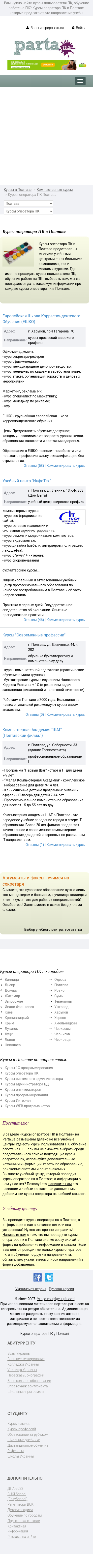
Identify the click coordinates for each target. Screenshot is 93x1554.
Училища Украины (22, 1370)
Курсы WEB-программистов (27, 1106)
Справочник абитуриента (27, 1386)
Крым (9, 1023)
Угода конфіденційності (55, 1299)
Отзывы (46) (34, 620)
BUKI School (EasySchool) (17, 1496)
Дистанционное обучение (27, 1445)
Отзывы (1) (35, 845)
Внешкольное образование (29, 1381)
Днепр (10, 985)
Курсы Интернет (18, 1101)
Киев (9, 1012)
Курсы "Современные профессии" (33, 635)
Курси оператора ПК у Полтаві (44, 1334)
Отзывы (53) (34, 466)
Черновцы (62, 1040)
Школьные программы (25, 1392)
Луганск (11, 1029)
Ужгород (61, 1007)
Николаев (13, 1045)
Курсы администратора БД (27, 1084)
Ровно (59, 990)
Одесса (60, 980)
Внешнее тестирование (26, 1359)
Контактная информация (17, 1528)
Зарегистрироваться (45, 28)
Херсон (60, 1018)
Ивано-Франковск (19, 1007)
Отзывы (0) (35, 715)
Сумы (58, 996)
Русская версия (61, 1289)
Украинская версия (30, 1289)
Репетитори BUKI (20, 1504)
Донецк (11, 990)
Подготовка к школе (23, 1521)
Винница (12, 980)
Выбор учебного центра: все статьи (53, 929)
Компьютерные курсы (55, 190)
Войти (79, 28)
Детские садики (20, 1510)
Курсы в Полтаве (17, 190)
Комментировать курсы (66, 466)
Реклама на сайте (21, 1537)
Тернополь (63, 1001)
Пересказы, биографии (25, 1375)
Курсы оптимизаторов (23, 1090)
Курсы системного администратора (34, 1079)
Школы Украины (20, 1456)
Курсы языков (18, 1424)
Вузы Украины (19, 1353)
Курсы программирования (26, 1095)
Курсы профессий (21, 1429)
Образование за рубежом (27, 1434)
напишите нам (60, 1184)
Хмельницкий (65, 1023)
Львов (10, 1040)
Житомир (12, 996)
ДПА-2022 (15, 1489)
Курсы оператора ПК (21, 1073)
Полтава (61, 985)
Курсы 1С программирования (29, 1068)
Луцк (9, 1034)
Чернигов (62, 1034)
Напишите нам (14, 1235)
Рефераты (15, 1451)
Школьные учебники (23, 1440)
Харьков (61, 1012)
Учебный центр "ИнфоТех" (26, 480)
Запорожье (14, 1001)
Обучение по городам (24, 1515)
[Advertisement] (46, 136)
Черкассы (62, 1029)
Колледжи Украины (23, 1364)
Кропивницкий (17, 1018)
